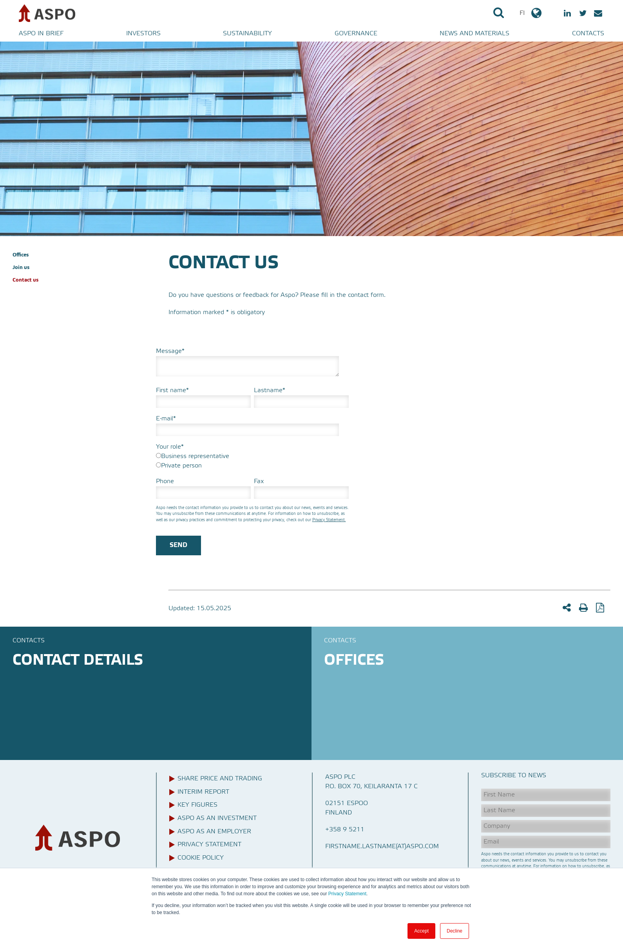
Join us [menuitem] (21, 267)
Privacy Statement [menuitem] (209, 845)
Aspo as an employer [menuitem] (214, 832)
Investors (143, 34)
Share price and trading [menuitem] (219, 779)
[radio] (252, 456)
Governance (356, 34)
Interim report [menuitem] (203, 792)
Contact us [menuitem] (25, 280)
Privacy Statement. (329, 520)
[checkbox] (252, 461)
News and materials (474, 34)
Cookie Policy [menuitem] (200, 858)
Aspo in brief (41, 34)
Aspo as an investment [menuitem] (217, 818)
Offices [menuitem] (21, 255)
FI (531, 13)
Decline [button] (454, 931)
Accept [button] (421, 931)
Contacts (588, 34)
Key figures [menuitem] (197, 805)
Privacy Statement (346, 893)
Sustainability (247, 34)
